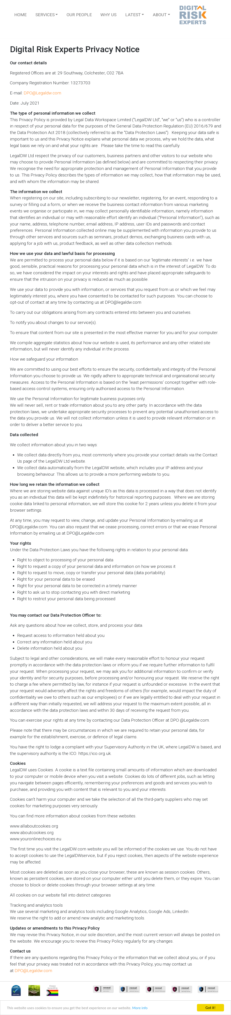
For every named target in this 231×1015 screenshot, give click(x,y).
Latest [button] (133, 14)
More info (140, 1008)
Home (20, 14)
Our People (79, 14)
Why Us (108, 14)
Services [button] (45, 14)
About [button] (160, 14)
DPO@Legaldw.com (42, 93)
